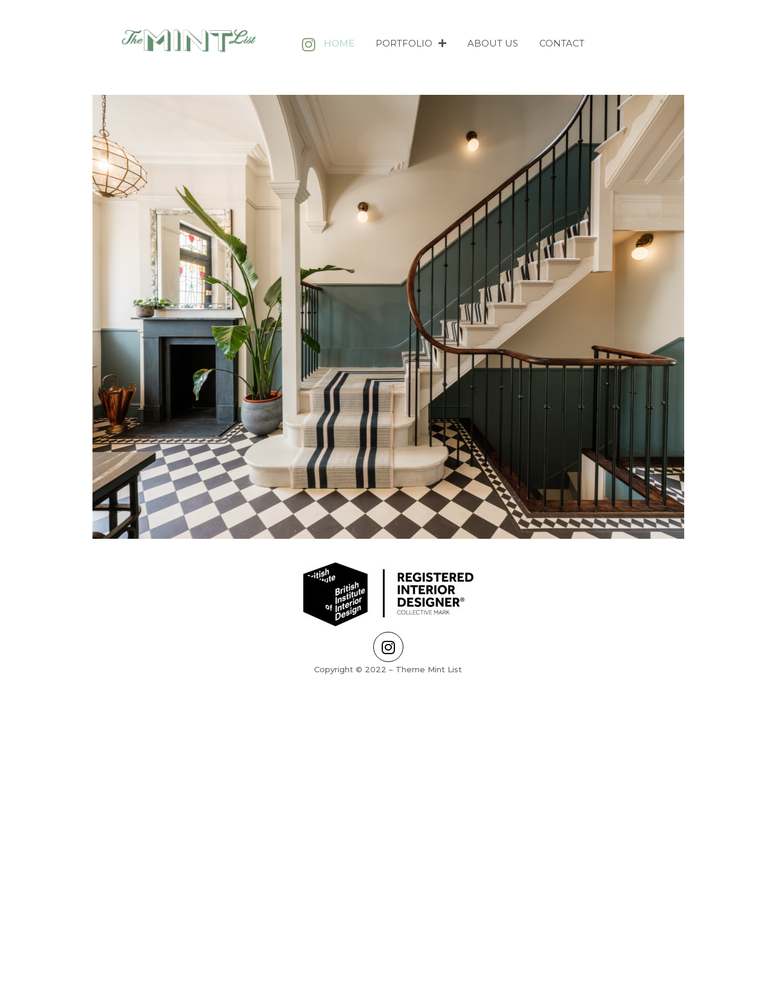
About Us (492, 43)
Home (339, 43)
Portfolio (411, 43)
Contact (562, 43)
